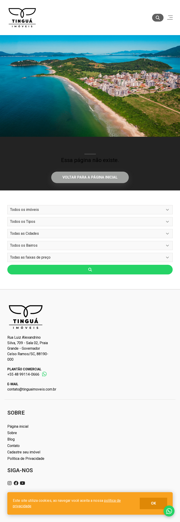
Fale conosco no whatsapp (169, 510)
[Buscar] (158, 18)
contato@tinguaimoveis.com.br (31, 389)
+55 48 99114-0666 (23, 374)
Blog (11, 439)
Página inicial (17, 426)
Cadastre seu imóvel (23, 452)
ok (153, 503)
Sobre (12, 433)
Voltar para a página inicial (90, 177)
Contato (13, 446)
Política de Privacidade (25, 458)
